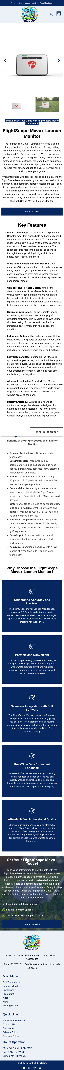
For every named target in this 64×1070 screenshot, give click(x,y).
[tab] (15, 431)
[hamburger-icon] (6, 15)
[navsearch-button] (53, 14)
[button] (5, 60)
